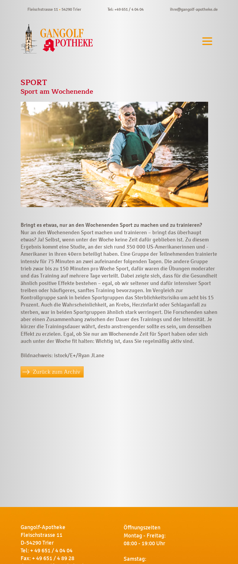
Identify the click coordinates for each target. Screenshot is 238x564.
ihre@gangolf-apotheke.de (194, 9)
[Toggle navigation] (207, 41)
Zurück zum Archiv (56, 371)
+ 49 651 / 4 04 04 (51, 550)
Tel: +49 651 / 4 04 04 (126, 9)
